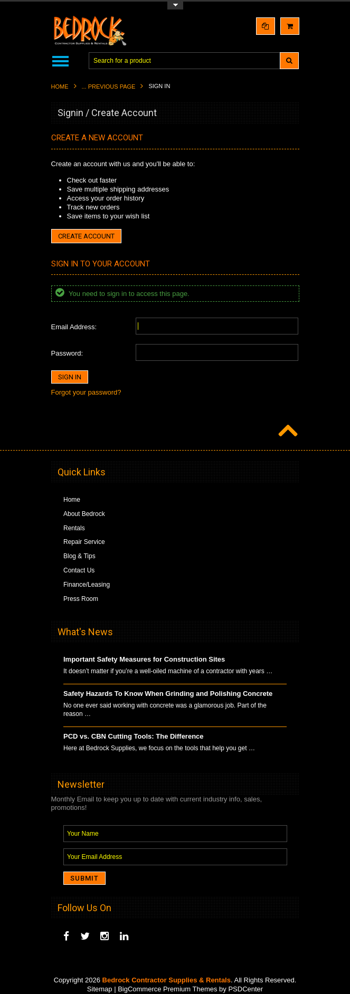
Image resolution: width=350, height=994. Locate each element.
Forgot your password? (86, 392)
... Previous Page (109, 86)
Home (60, 86)
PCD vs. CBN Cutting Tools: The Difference (133, 736)
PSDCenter (245, 989)
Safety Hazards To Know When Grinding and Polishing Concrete (167, 693)
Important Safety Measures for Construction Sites (144, 659)
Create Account (86, 236)
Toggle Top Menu (175, 5)
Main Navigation (60, 61)
